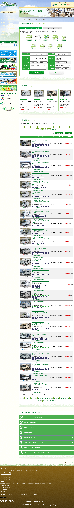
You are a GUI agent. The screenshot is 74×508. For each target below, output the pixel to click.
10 (36, 126)
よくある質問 (4, 489)
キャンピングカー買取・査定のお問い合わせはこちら (63, 2)
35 (43, 129)
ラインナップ (4, 14)
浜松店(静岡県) (22, 483)
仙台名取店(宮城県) (18, 481)
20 (54, 126)
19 (52, 126)
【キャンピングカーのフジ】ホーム (8, 468)
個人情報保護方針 (23, 494)
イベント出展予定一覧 (6, 487)
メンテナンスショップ (6, 474)
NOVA (29, 470)
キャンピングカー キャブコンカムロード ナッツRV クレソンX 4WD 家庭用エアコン (40, 292)
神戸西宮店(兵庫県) (30, 483)
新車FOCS (37, 40)
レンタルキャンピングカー (7, 476)
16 (47, 126)
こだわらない (59, 56)
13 (42, 126)
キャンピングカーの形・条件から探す (31, 28)
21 (56, 126)
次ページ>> (54, 129)
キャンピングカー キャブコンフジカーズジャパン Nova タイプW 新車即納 (40, 303)
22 (58, 126)
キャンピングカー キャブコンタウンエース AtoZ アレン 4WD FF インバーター (40, 312)
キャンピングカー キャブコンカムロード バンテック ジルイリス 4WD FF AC (40, 281)
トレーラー (42, 48)
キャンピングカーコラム (6, 485)
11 (38, 126)
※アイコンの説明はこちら (37, 147)
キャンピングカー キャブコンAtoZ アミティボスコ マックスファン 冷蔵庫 (40, 239)
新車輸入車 (29, 40)
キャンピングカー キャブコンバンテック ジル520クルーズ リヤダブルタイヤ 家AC (40, 259)
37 (47, 129)
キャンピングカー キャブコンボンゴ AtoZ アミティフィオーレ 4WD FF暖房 (40, 140)
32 (38, 129)
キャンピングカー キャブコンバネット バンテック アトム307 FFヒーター (40, 375)
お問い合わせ (4, 491)
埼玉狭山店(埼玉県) (44, 481)
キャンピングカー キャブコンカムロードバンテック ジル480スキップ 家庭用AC (40, 221)
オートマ (58, 58)
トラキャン (59, 48)
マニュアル (59, 59)
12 (40, 126)
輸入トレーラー (35, 470)
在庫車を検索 (4, 16)
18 (51, 126)
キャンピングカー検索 (6, 472)
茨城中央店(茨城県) (26, 481)
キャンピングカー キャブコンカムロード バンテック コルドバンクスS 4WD (40, 192)
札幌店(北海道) (10, 481)
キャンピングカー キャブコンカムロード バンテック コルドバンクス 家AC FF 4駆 (40, 323)
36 (45, 129)
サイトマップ (12, 494)
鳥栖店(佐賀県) (52, 483)
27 (67, 126)
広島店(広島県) (38, 483)
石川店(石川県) (9, 483)
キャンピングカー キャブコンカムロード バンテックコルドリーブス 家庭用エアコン (40, 211)
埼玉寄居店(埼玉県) (53, 481)
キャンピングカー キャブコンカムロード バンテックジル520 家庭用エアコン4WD (40, 364)
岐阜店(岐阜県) (15, 483)
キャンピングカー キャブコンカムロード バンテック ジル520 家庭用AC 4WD (40, 151)
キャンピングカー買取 (6, 480)
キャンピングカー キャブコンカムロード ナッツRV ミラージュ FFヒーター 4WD (40, 385)
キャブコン (55, 40)
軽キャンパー (51, 48)
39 (50, 129)
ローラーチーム (24, 470)
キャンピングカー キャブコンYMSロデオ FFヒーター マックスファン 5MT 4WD (40, 344)
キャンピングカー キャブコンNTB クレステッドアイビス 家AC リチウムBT (40, 270)
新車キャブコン (46, 40)
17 (49, 126)
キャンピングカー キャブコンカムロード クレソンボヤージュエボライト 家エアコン (40, 173)
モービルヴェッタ (16, 470)
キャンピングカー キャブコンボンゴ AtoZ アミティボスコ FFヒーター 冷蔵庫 (40, 183)
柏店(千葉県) (60, 481)
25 (63, 126)
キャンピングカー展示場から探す (52, 28)
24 (61, 126)
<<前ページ (22, 126)
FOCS (11, 470)
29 (70, 126)
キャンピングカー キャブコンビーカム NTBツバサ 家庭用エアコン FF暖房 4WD (40, 202)
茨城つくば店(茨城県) (35, 481)
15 (45, 126)
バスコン (33, 48)
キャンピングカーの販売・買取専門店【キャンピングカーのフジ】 (28, 505)
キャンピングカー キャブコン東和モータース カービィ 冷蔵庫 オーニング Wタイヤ (40, 334)
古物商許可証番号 (35, 494)
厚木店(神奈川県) (67, 481)
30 (72, 126)
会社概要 (3, 494)
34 (41, 129)
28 (68, 126)
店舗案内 (3, 481)
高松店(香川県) (45, 483)
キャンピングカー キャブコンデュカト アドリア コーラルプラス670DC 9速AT (40, 162)
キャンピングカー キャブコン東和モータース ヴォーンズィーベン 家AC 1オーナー (40, 353)
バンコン (64, 40)
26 (65, 126)
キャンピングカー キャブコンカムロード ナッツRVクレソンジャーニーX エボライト (40, 248)
